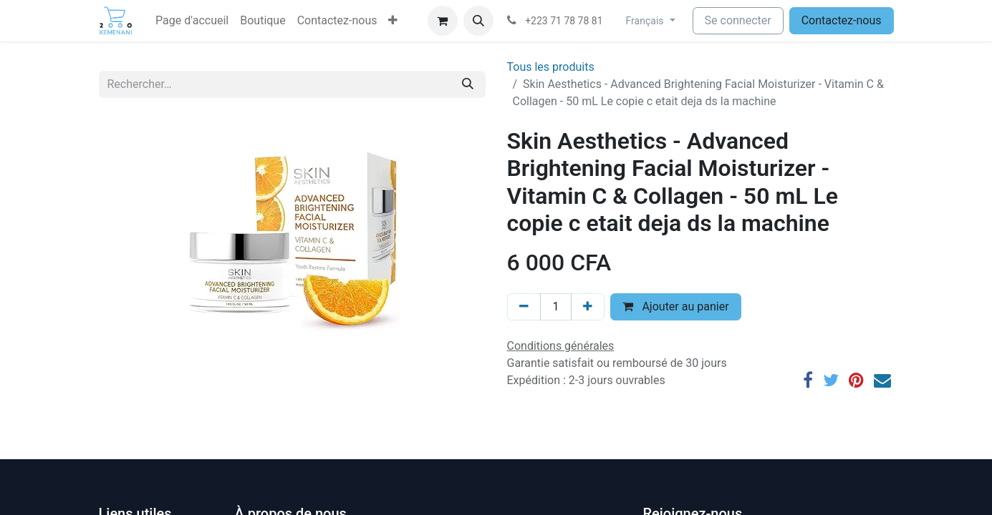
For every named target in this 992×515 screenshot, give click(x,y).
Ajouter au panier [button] (675, 306)
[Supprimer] (524, 306)
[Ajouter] (588, 306)
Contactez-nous (841, 20)
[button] (392, 20)
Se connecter (738, 20)
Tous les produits (550, 67)
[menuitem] (192, 20)
